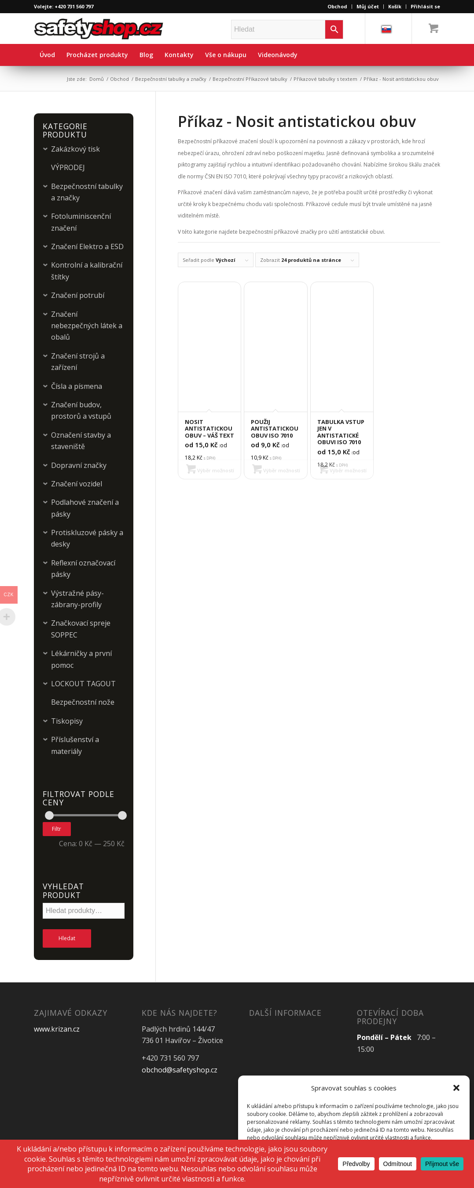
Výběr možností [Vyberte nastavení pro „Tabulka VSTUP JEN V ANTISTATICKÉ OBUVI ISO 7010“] (343, 470)
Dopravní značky (79, 465)
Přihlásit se (425, 6)
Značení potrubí (77, 295)
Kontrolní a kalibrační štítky (86, 270)
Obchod (337, 6)
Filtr (56, 829)
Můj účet (367, 6)
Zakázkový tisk (75, 149)
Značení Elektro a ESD (87, 246)
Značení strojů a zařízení (78, 361)
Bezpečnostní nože (82, 702)
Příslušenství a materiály (75, 745)
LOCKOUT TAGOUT (83, 683)
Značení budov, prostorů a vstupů (81, 410)
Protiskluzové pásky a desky (87, 538)
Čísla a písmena (76, 386)
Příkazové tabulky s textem (325, 79)
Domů (96, 79)
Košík (394, 6)
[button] (456, 1087)
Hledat (67, 938)
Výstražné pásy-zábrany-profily (77, 598)
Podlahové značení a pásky (85, 507)
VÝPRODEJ (68, 167)
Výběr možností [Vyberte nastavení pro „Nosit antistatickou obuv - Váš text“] (210, 470)
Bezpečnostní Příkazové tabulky (250, 79)
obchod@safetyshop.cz (179, 1070)
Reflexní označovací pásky (83, 568)
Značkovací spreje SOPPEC (80, 628)
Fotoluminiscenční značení (81, 221)
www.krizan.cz (57, 1029)
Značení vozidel (76, 484)
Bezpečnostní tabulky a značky (170, 79)
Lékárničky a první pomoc (81, 659)
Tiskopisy (67, 721)
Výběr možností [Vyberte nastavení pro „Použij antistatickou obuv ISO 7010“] (276, 470)
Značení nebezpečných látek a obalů (86, 325)
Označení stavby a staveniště (81, 440)
